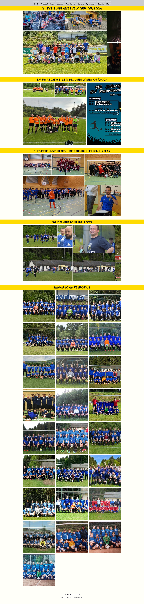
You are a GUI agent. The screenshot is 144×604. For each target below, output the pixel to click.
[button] (60, 3)
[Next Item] (117, 42)
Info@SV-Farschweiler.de (72, 595)
